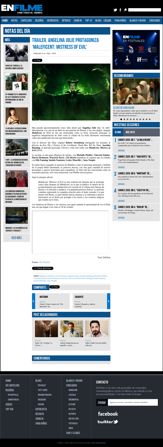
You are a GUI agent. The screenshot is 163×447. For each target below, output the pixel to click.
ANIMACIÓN (73, 390)
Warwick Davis (67, 278)
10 (149, 119)
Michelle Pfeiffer (100, 276)
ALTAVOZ (72, 404)
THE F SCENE (42, 390)
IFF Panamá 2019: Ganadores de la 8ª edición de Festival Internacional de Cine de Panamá (16, 96)
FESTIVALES (73, 423)
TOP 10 (88, 21)
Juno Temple (51, 281)
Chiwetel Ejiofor (40, 278)
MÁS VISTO (130, 132)
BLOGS (98, 21)
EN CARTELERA (12, 385)
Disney (64, 276)
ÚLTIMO (118, 132)
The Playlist (44, 262)
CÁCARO (107, 21)
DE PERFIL (72, 413)
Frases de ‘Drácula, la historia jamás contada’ (16, 65)
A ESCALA (72, 394)
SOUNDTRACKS (13, 399)
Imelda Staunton (98, 278)
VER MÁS (16, 238)
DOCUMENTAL (74, 399)
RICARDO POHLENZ (44, 394)
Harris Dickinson (53, 278)
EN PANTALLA (13, 394)
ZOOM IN (78, 21)
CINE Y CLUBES (73, 433)
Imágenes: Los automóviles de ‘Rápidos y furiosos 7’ (16, 227)
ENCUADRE (42, 399)
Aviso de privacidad (98, 443)
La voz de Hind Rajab (123, 108)
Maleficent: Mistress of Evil (49, 276)
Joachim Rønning (86, 276)
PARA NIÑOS (120, 21)
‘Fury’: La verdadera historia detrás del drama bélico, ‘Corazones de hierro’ (16, 160)
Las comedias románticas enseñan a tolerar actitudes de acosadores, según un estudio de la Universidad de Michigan (16, 194)
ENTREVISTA (52, 21)
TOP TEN (9, 409)
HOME (5, 21)
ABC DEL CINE (74, 418)
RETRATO (66, 21)
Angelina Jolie (73, 276)
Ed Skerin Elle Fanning (82, 278)
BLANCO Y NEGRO (138, 21)
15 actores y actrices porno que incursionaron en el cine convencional (16, 128)
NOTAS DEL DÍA (17, 31)
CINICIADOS (154, 21)
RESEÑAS (39, 21)
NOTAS (14, 21)
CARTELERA (26, 21)
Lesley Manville (40, 281)
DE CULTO (72, 409)
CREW (71, 428)
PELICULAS (42, 385)
